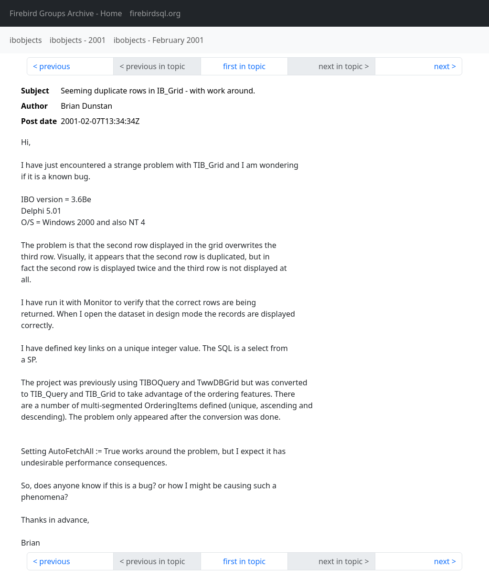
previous (54, 66)
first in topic (244, 66)
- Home (66, 13)
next (442, 66)
